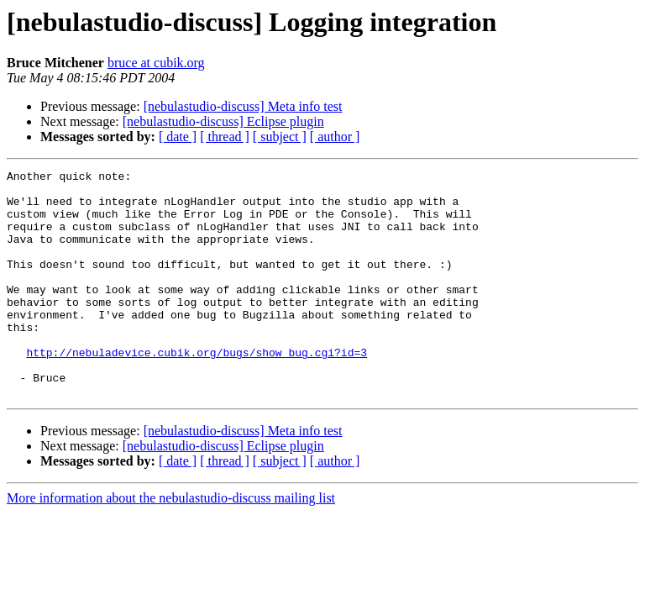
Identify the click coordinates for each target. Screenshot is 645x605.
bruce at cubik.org (156, 62)
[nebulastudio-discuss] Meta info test (243, 106)
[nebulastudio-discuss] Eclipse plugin (223, 121)
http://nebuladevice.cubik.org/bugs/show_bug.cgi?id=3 (196, 389)
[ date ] (178, 136)
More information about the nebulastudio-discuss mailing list (171, 543)
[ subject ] (280, 136)
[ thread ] (224, 136)
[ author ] (335, 136)
